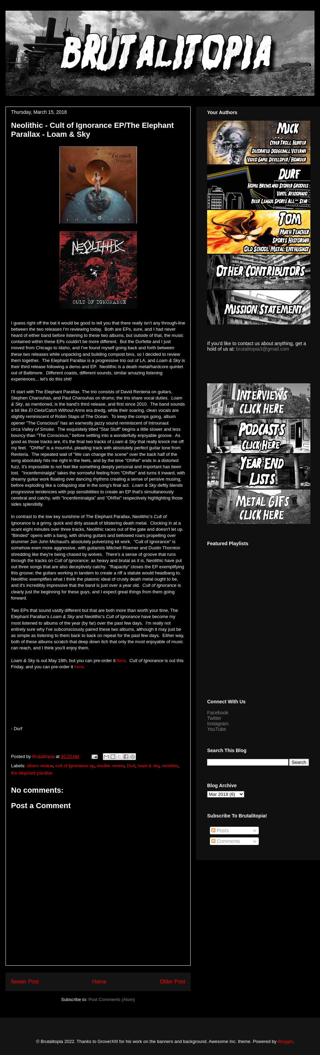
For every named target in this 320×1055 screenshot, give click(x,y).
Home (99, 982)
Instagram (217, 723)
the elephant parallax (32, 773)
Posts (220, 830)
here (121, 660)
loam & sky (148, 765)
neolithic (170, 765)
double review (110, 765)
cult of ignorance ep (74, 765)
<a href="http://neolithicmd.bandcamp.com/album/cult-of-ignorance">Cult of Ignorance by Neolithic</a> (98, 696)
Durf (131, 765)
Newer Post (25, 982)
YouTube (216, 729)
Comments (225, 841)
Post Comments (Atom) (111, 999)
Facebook (217, 712)
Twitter (214, 718)
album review (40, 765)
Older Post (172, 982)
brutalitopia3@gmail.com (262, 349)
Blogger (285, 1041)
